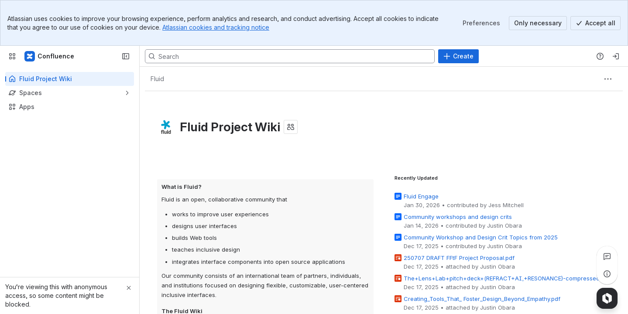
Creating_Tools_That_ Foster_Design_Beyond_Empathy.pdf (482, 298)
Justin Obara (504, 225)
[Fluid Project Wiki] (50, 56)
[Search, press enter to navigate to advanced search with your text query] (290, 56)
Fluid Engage (421, 195)
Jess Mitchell (506, 204)
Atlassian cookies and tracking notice (215, 27)
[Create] (458, 56)
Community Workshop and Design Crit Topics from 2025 (481, 236)
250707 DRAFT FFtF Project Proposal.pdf (459, 257)
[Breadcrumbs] (157, 79)
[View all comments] (607, 256)
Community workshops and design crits (458, 216)
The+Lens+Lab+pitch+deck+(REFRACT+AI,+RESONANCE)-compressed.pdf (507, 277)
